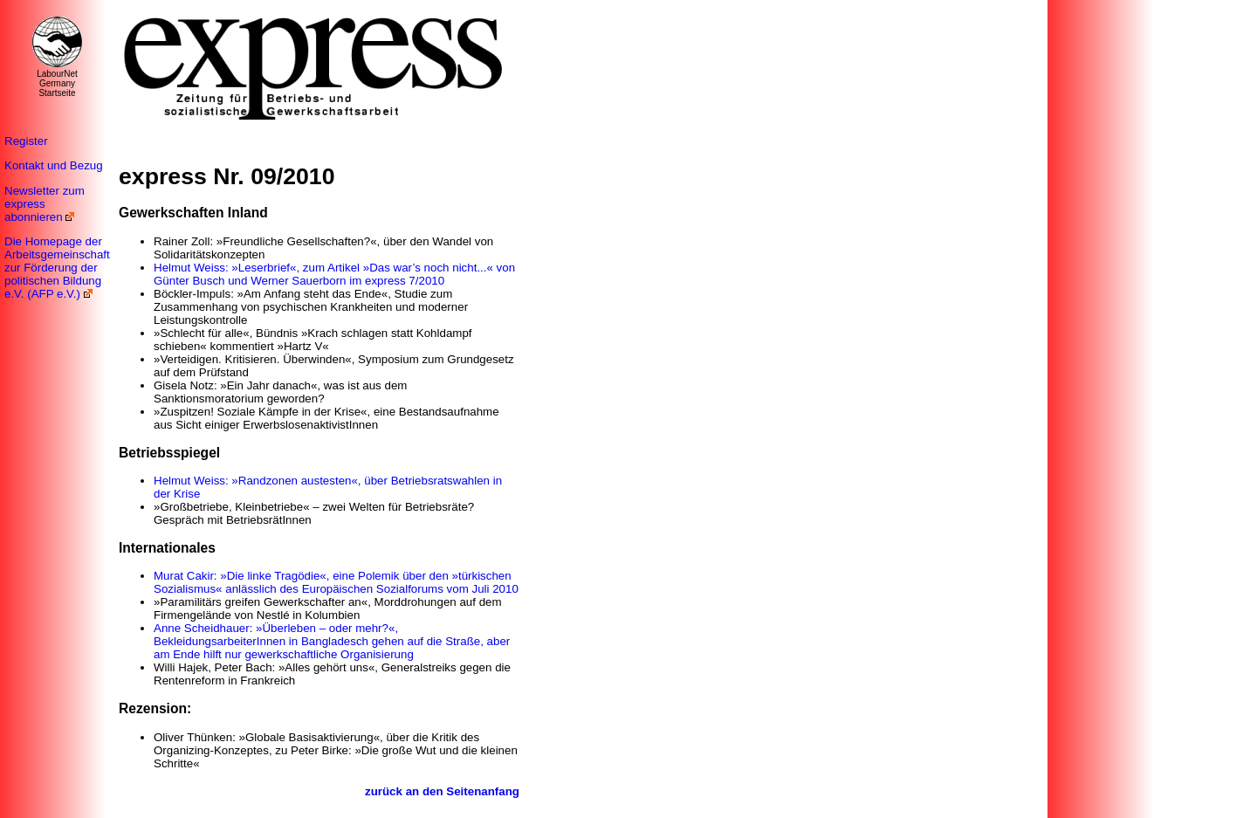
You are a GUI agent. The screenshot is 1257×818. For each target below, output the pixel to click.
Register (26, 141)
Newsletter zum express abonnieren (44, 203)
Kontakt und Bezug (53, 165)
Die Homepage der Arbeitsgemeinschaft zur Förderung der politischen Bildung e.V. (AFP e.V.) (57, 267)
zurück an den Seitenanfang (442, 791)
